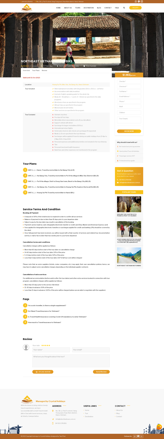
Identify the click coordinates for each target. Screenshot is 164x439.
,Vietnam (86, 84)
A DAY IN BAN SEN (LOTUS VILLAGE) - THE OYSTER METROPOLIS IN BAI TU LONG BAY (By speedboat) (129, 240)
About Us (119, 410)
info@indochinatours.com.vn (65, 419)
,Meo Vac (65, 84)
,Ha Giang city (73, 84)
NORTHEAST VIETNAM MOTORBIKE (129, 266)
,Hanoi (80, 84)
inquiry (135, 8)
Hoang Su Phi (57, 84)
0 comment (33, 66)
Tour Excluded (30, 114)
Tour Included (30, 89)
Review (44, 70)
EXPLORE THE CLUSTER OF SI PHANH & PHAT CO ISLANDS (126, 215)
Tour (86, 413)
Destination (89, 416)
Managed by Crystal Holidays (50, 401)
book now (129, 131)
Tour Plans (36, 70)
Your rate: (36, 345)
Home (87, 410)
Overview (26, 70)
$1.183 (126, 75)
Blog (118, 413)
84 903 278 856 (27, 1)
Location (28, 84)
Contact (119, 416)
